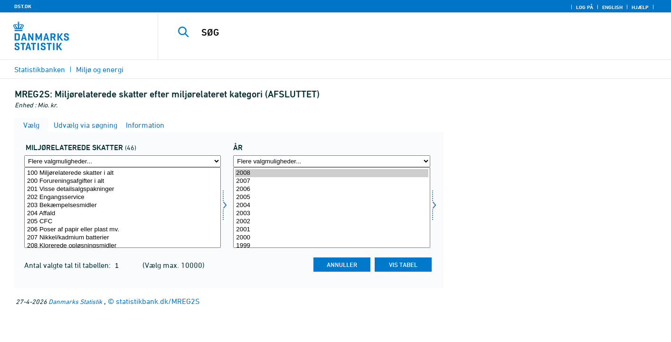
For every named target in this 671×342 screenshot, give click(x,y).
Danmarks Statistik (75, 301)
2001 (331, 230)
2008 (331, 173)
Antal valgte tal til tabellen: (68, 265)
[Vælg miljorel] (122, 207)
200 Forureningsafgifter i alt (122, 181)
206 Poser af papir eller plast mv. (122, 230)
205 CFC (122, 222)
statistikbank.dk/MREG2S (157, 301)
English (612, 7)
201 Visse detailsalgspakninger (122, 189)
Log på (584, 7)
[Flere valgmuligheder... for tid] (331, 161)
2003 (331, 213)
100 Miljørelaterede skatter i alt (122, 173)
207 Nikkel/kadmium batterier (122, 238)
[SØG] (400, 32)
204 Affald (122, 213)
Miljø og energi (99, 69)
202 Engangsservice (122, 197)
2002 (331, 222)
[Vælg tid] (331, 207)
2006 (331, 189)
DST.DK (22, 6)
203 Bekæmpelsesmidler (122, 205)
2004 (331, 205)
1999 (331, 246)
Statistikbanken (39, 69)
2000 (331, 238)
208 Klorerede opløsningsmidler (122, 246)
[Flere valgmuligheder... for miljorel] (122, 161)
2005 (331, 197)
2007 (331, 181)
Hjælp (640, 7)
